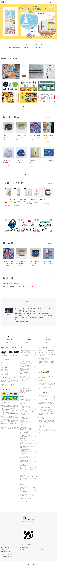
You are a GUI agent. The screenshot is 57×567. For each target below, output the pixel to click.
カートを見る (40, 547)
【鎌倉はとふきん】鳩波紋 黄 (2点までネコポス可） (35, 162)
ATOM (23, 549)
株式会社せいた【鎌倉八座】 (25, 544)
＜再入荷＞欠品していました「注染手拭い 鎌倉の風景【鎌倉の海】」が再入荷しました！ (32, 44)
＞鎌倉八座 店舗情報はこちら (21, 321)
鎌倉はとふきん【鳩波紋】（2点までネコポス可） (28, 201)
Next (50, 193)
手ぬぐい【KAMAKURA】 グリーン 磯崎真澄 (48, 137)
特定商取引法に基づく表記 (7, 554)
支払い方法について (5, 551)
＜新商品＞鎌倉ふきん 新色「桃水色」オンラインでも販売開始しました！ (29, 47)
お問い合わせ (40, 549)
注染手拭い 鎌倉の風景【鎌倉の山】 (8, 201)
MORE (27, 174)
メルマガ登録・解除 (23, 547)
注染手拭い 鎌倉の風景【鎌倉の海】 (18, 201)
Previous (7, 193)
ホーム (2, 544)
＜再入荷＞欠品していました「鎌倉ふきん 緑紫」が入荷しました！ (28, 50)
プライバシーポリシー (6, 556)
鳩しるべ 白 (38, 199)
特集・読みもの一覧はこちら (28, 107)
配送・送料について (5, 547)
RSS (20, 549)
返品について (4, 549)
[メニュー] (55, 2)
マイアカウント (41, 544)
